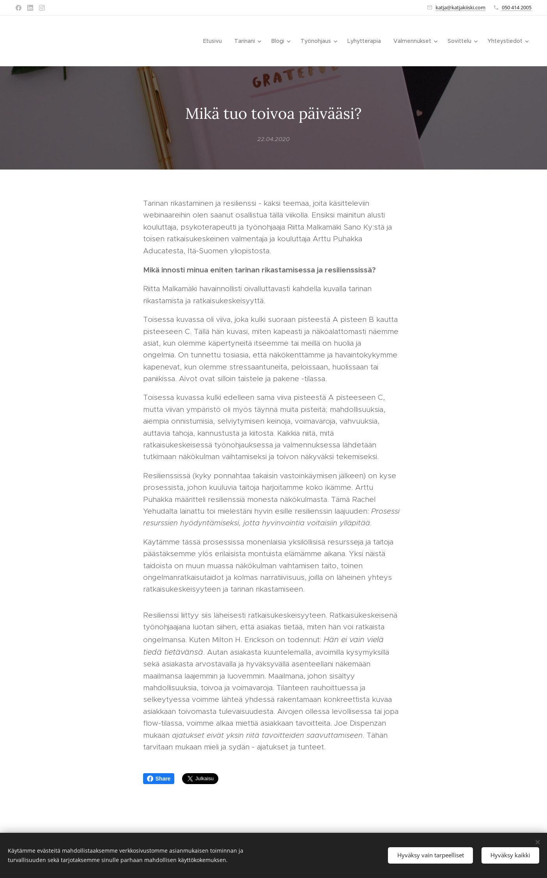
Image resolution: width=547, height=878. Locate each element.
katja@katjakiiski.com (460, 7)
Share (159, 779)
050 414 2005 (516, 7)
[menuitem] (214, 41)
